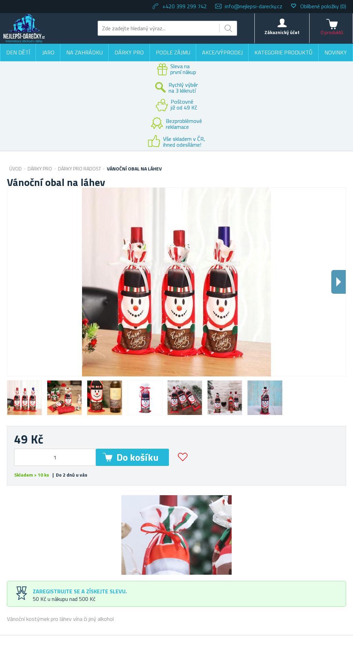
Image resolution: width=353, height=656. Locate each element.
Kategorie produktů (283, 52)
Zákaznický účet (282, 32)
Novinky (335, 52)
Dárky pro (129, 52)
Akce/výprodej (222, 52)
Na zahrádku (84, 52)
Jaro (48, 52)
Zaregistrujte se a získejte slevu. (80, 591)
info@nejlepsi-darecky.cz (253, 6)
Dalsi (338, 282)
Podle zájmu (173, 52)
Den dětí (18, 52)
